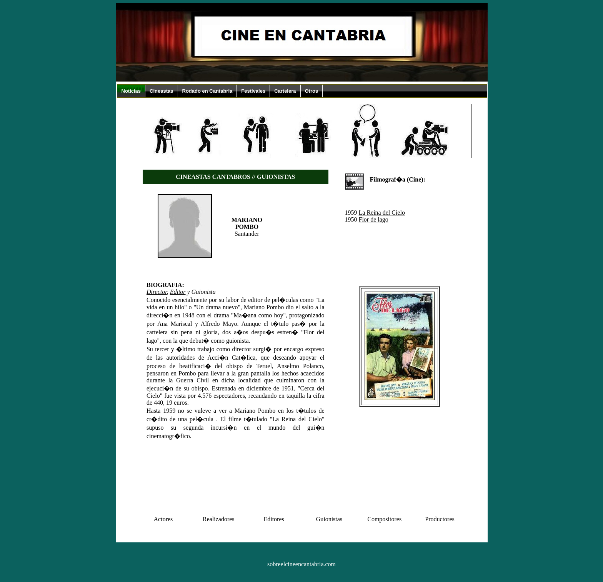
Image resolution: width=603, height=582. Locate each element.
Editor (178, 291)
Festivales (253, 91)
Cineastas (161, 91)
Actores (163, 519)
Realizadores (219, 519)
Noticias (131, 91)
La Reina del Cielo (382, 212)
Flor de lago (373, 219)
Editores (273, 519)
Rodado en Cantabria (207, 91)
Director (157, 291)
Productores (439, 519)
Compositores (384, 519)
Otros (311, 91)
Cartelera (285, 91)
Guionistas (329, 519)
